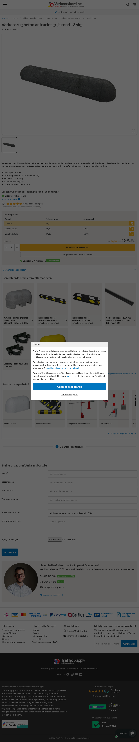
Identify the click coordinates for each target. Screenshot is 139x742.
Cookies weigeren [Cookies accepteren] (69, 394)
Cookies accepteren (69, 386)
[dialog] (69, 371)
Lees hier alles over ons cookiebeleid (62, 368)
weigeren (71, 376)
